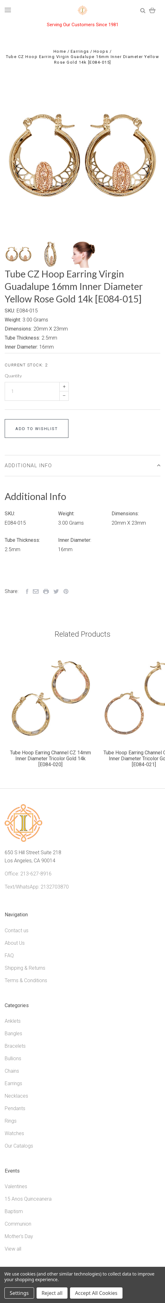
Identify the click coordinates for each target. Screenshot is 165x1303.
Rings (11, 1121)
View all (13, 1249)
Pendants (15, 1108)
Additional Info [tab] (82, 465)
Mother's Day (19, 1236)
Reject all (52, 1293)
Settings (19, 1293)
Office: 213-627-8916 (28, 874)
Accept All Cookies (96, 1293)
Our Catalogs (19, 1146)
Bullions (13, 1058)
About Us (15, 943)
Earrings (13, 1083)
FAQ (9, 955)
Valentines (16, 1186)
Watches (14, 1133)
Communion (18, 1224)
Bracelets (15, 1046)
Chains (12, 1071)
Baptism (14, 1211)
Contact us (16, 930)
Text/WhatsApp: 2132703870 (37, 887)
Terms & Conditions (26, 980)
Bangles (13, 1033)
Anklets (13, 1021)
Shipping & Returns (25, 968)
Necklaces (16, 1096)
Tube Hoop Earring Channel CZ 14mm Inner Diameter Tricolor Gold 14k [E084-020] (50, 758)
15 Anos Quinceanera (28, 1199)
